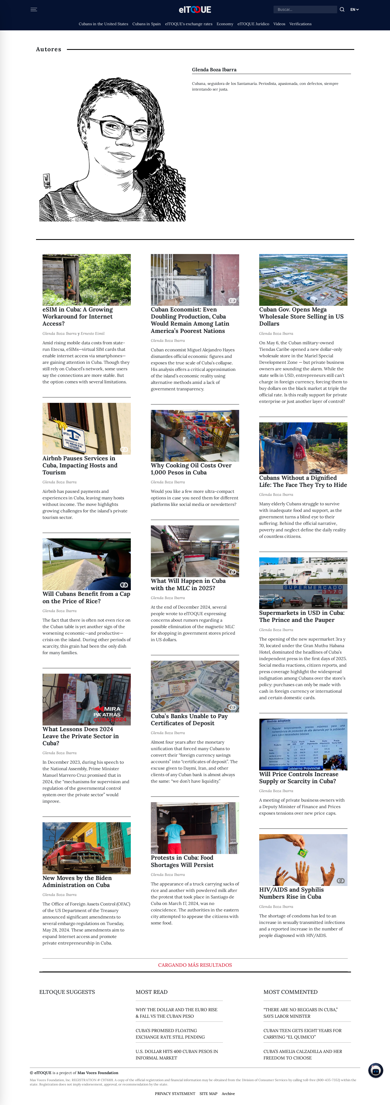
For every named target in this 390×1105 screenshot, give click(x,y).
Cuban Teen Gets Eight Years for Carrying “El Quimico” (303, 1034)
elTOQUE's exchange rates (188, 23)
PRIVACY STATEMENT (175, 1093)
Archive (228, 1093)
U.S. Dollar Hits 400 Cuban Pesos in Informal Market (177, 1055)
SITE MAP (208, 1093)
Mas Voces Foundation (97, 1072)
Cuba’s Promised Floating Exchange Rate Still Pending (170, 1034)
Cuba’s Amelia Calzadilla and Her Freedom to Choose (303, 1055)
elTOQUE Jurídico (253, 23)
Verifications (300, 23)
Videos (279, 23)
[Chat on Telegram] (375, 1070)
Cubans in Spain (146, 23)
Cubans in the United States (103, 23)
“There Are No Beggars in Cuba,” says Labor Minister (301, 1013)
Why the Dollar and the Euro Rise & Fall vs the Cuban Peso (176, 1013)
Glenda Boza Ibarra (60, 333)
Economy (225, 23)
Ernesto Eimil (93, 333)
